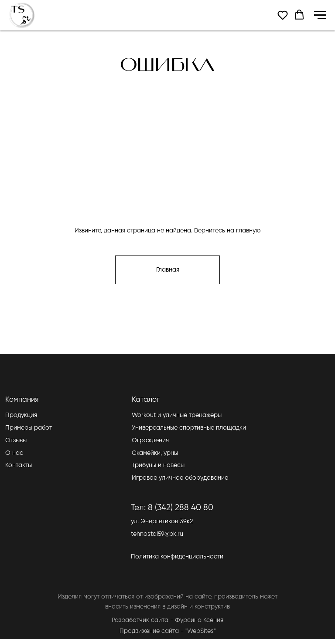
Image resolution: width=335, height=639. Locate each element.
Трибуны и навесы (158, 465)
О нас (14, 453)
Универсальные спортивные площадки (189, 428)
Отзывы (16, 440)
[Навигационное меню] (320, 15)
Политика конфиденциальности (177, 557)
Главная (167, 270)
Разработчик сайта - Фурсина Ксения (167, 620)
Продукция (21, 415)
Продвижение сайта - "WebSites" (167, 631)
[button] (282, 15)
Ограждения (150, 440)
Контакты (18, 465)
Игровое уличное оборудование (180, 478)
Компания (21, 400)
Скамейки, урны (155, 453)
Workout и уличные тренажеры (177, 415)
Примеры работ (28, 428)
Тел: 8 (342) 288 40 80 (172, 508)
